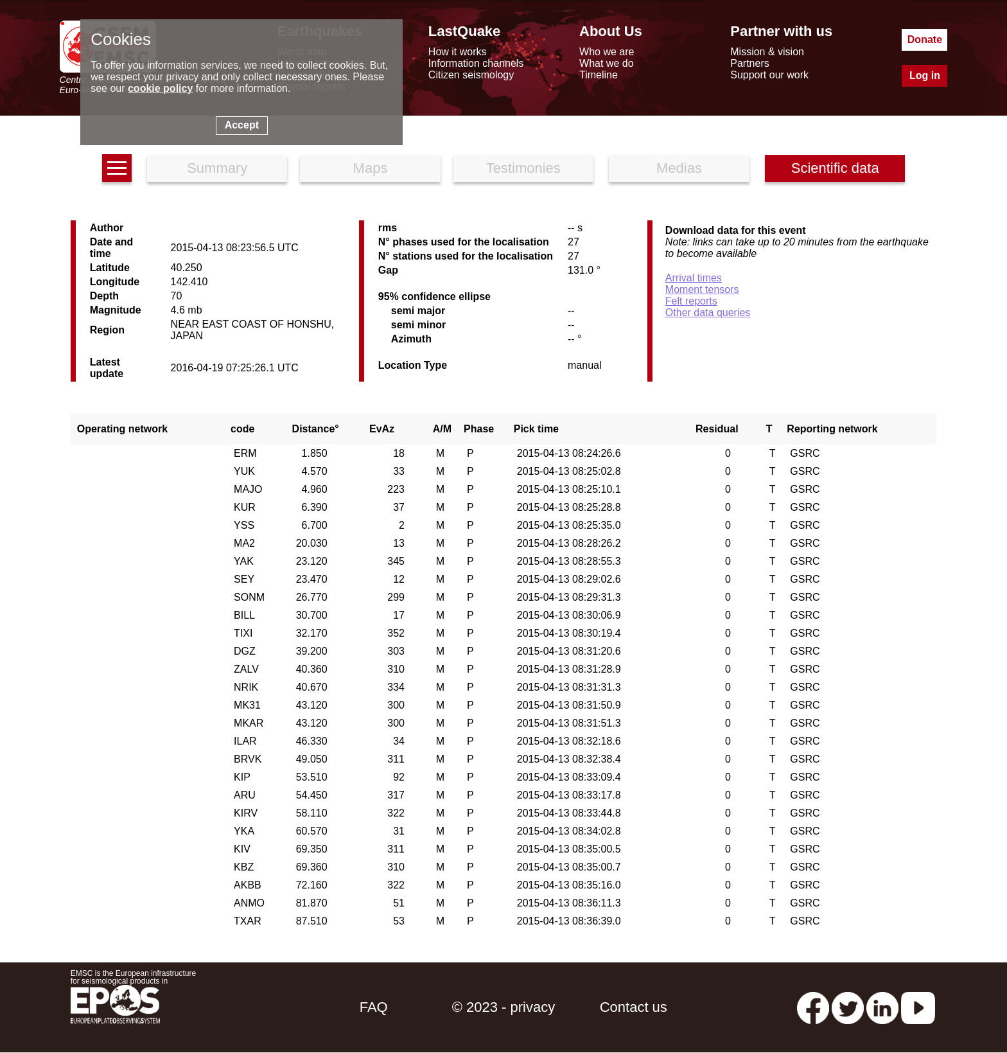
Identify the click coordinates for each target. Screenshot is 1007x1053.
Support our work (769, 74)
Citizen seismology (471, 74)
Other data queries (708, 312)
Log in (924, 75)
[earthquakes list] (117, 168)
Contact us (633, 1007)
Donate (924, 39)
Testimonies (523, 168)
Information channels (476, 63)
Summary (217, 168)
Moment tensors (702, 289)
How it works (457, 51)
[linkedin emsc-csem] (882, 1007)
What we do (606, 63)
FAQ (374, 1007)
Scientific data (835, 168)
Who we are (606, 51)
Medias (679, 168)
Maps (370, 168)
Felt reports (691, 301)
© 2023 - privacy (504, 1007)
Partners (749, 63)
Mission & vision (767, 51)
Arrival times (693, 277)
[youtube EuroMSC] (918, 1007)
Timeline (598, 74)
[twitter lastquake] (848, 1007)
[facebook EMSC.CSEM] (813, 1007)
